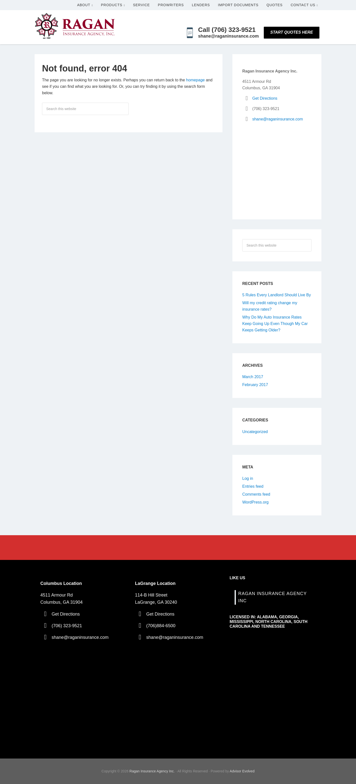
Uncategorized (255, 432)
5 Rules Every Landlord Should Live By (276, 295)
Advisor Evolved (242, 771)
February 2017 (255, 385)
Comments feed (256, 494)
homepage (195, 80)
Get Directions (264, 98)
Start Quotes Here (291, 32)
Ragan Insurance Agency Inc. (152, 771)
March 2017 (252, 377)
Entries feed (252, 486)
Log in (247, 478)
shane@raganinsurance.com (277, 119)
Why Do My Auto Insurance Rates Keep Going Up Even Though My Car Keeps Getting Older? (275, 323)
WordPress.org (255, 502)
